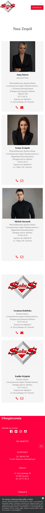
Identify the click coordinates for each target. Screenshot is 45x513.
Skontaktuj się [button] (37, 7)
